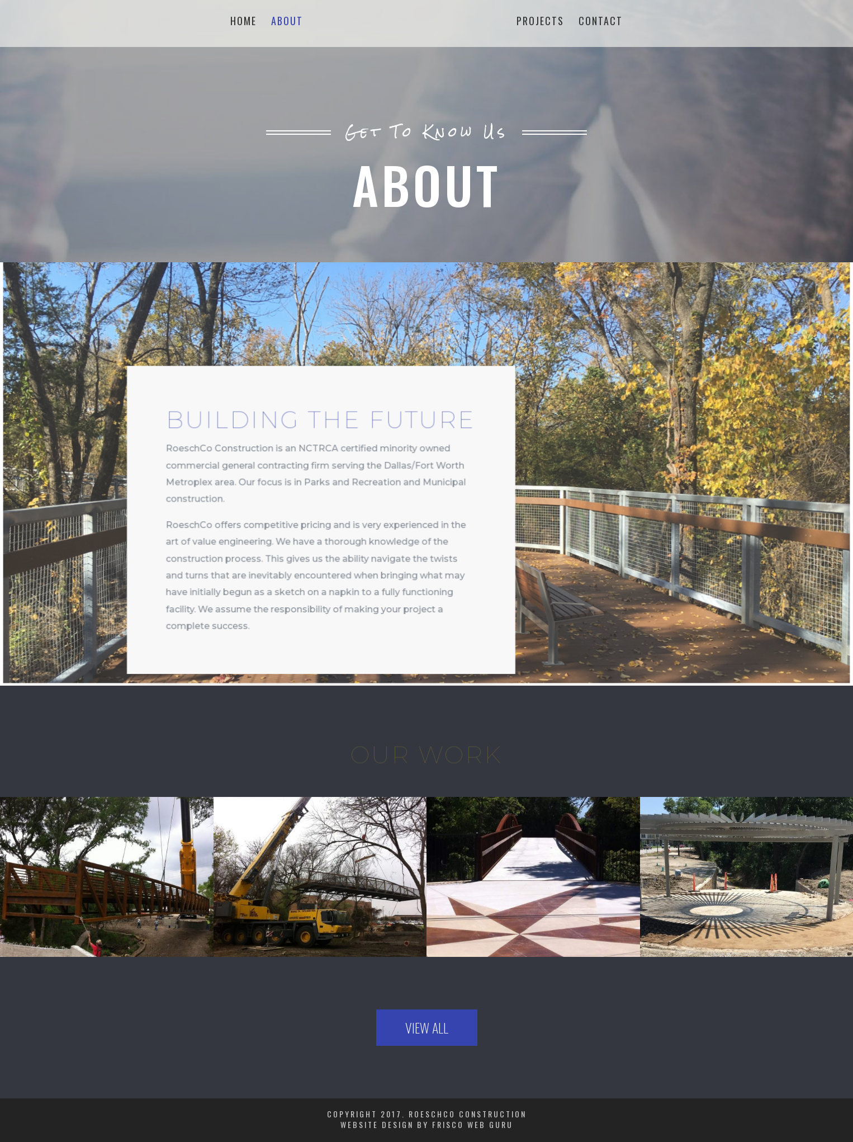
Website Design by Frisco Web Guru (426, 1124)
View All (426, 1027)
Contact (601, 22)
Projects (540, 22)
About (287, 22)
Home (243, 22)
